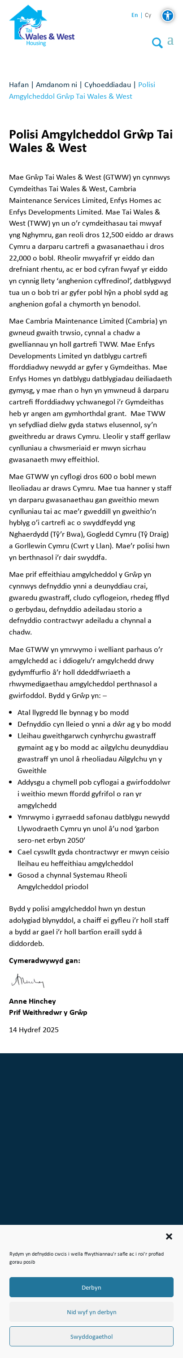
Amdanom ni (56, 84)
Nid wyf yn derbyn (92, 1312)
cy (148, 15)
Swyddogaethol (91, 1337)
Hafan (19, 84)
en (134, 15)
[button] (169, 1236)
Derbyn (91, 1287)
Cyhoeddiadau (107, 84)
